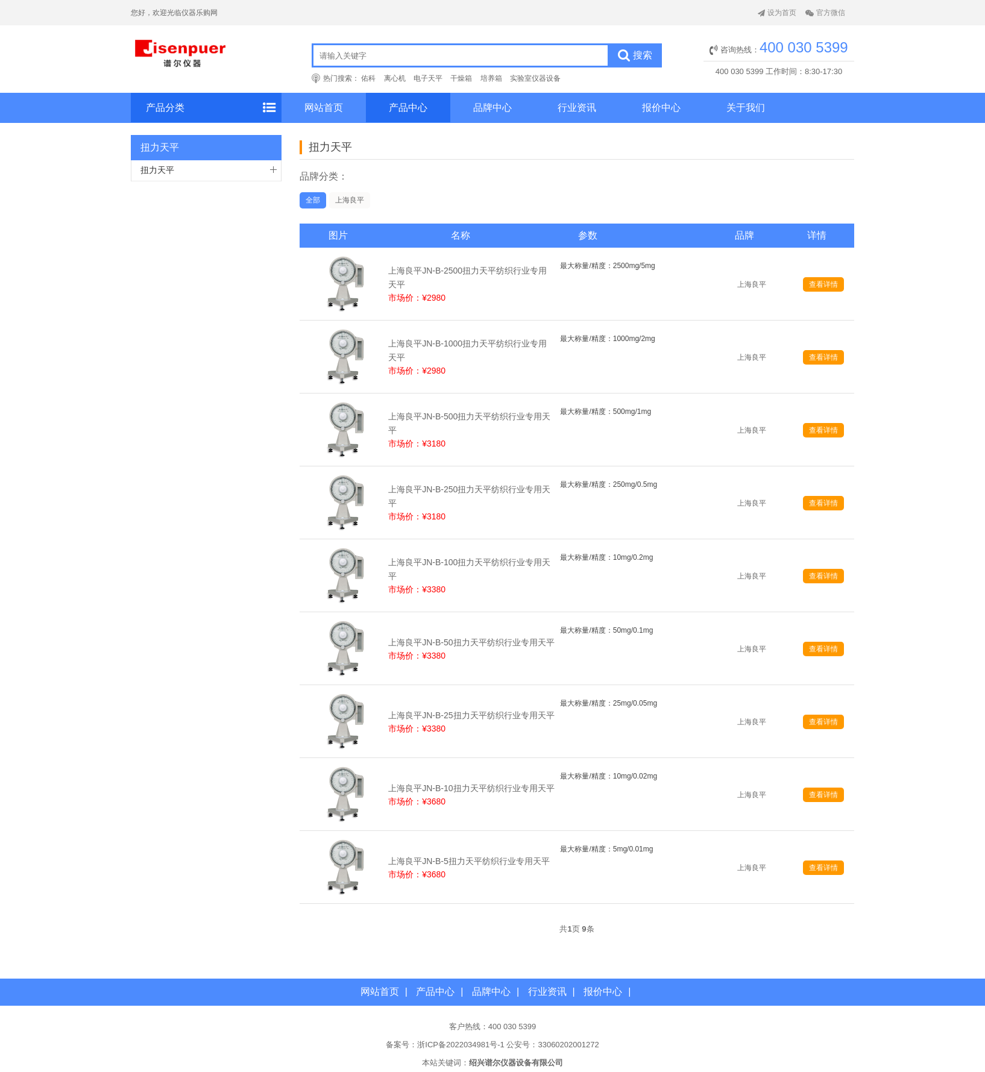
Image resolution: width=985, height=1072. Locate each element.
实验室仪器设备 (535, 78)
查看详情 (823, 284)
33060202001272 (568, 1044)
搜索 (635, 55)
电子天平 (428, 78)
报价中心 (661, 107)
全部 (313, 200)
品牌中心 (492, 107)
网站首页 (323, 107)
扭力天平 (157, 170)
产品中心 (408, 107)
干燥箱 (461, 78)
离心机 (395, 78)
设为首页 (777, 12)
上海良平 (349, 200)
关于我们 (745, 107)
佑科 (368, 78)
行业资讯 (577, 107)
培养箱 (491, 78)
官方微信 (825, 12)
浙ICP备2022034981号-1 (461, 1044)
